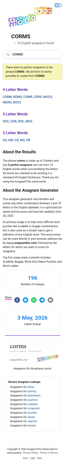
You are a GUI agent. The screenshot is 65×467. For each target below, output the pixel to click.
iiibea (31, 387)
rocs (17, 102)
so (5, 140)
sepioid (32, 421)
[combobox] (32, 54)
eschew (32, 412)
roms (17, 97)
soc (6, 121)
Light (32, 458)
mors (7, 102)
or (28, 140)
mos (29, 121)
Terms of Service (49, 452)
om (10, 140)
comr (27, 97)
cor (13, 121)
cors (38, 97)
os (17, 140)
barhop (32, 391)
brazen (32, 425)
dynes (31, 417)
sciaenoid (34, 408)
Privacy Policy (30, 452)
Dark (39, 458)
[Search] (36, 54)
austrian (33, 399)
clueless (33, 404)
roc (21, 121)
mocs (47, 97)
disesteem (34, 395)
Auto (25, 458)
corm (7, 97)
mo (22, 140)
